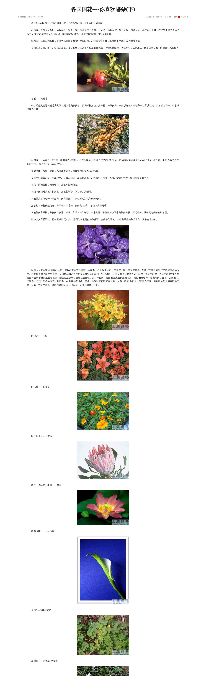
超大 (175, 17)
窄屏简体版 (150, 17)
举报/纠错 (183, 17)
